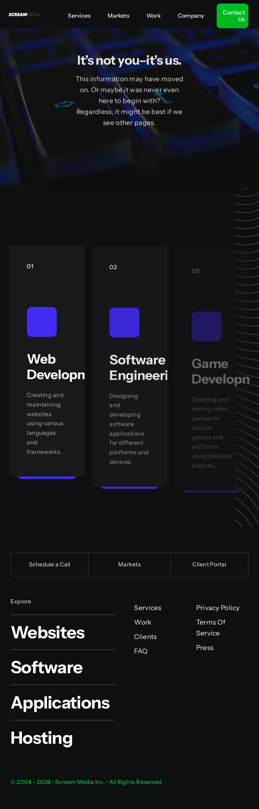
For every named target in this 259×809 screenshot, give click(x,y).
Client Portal (209, 564)
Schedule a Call (50, 564)
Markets (129, 564)
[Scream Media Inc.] (24, 13)
